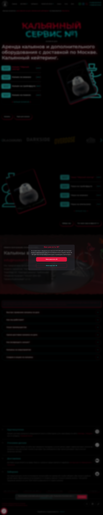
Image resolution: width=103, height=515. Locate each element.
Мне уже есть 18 (51, 259)
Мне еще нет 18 (51, 265)
